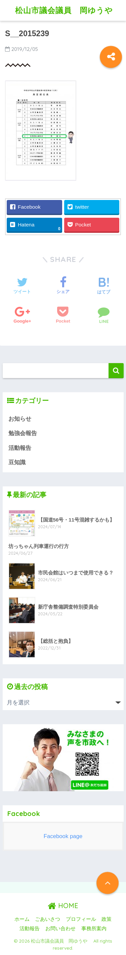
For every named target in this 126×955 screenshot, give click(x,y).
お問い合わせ (60, 928)
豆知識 (17, 462)
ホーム (22, 919)
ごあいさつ (47, 919)
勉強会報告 (22, 433)
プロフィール (81, 919)
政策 (106, 919)
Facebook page (63, 836)
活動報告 (19, 448)
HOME (63, 905)
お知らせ (19, 419)
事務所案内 (94, 928)
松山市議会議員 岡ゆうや (68, 10)
